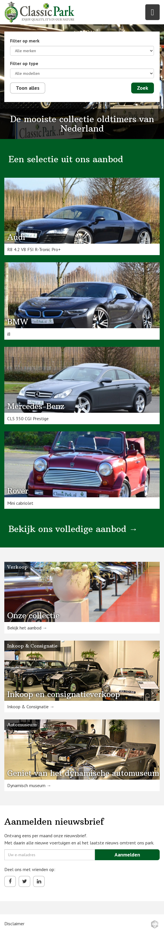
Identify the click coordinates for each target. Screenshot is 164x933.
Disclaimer (14, 923)
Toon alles (27, 88)
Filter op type (24, 63)
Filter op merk (24, 41)
